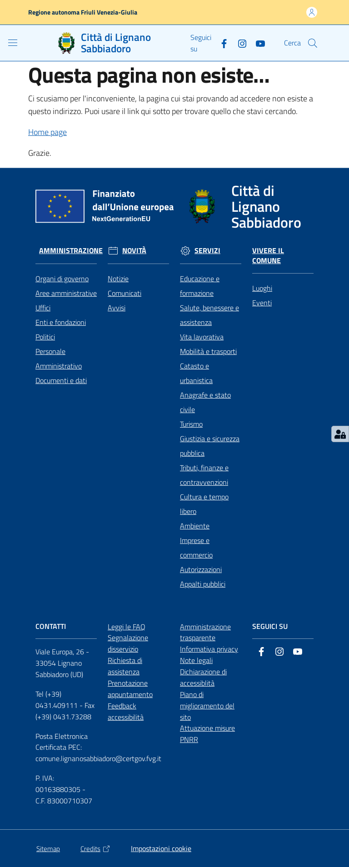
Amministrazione (71, 250)
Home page (47, 132)
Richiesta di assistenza (125, 666)
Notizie (118, 278)
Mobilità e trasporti (208, 351)
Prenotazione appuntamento (130, 689)
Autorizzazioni (201, 569)
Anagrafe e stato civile (205, 402)
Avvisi (116, 307)
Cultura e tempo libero (204, 504)
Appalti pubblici (202, 583)
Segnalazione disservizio (128, 643)
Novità (134, 250)
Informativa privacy (209, 648)
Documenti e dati (61, 380)
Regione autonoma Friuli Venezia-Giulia (82, 12)
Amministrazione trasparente (205, 632)
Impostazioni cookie (161, 848)
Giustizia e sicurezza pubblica (209, 445)
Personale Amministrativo (58, 358)
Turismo (191, 424)
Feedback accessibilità (126, 711)
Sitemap (48, 848)
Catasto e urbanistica (196, 373)
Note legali (196, 660)
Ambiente (194, 525)
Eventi (262, 302)
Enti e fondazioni (60, 322)
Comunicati (124, 293)
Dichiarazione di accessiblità (203, 677)
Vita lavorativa (202, 336)
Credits (95, 848)
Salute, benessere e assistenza (209, 315)
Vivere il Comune (268, 255)
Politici (45, 336)
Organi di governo (62, 278)
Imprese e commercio (196, 547)
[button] (312, 43)
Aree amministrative (66, 293)
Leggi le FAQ (126, 626)
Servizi (207, 250)
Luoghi (262, 288)
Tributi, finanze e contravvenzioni (204, 475)
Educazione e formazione (199, 286)
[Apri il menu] (12, 42)
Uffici (42, 307)
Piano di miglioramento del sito (207, 705)
